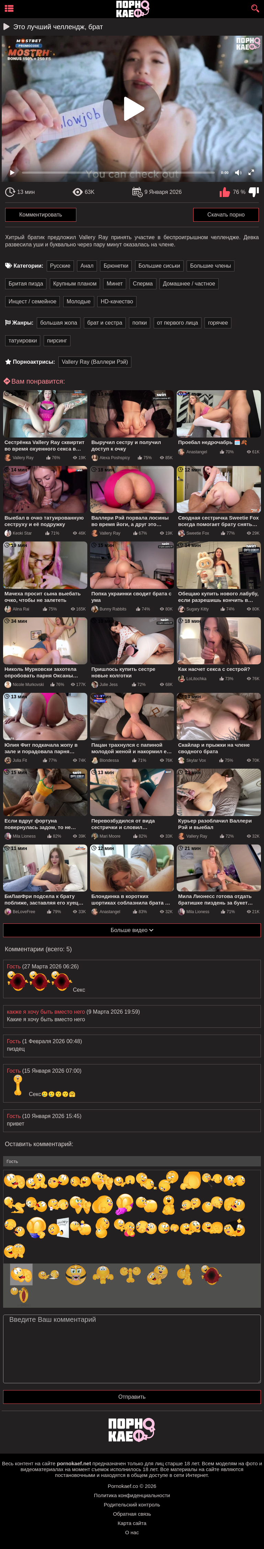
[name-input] (132, 1161)
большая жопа (58, 323)
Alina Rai (16, 609)
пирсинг (57, 340)
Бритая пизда (26, 284)
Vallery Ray (18, 457)
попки (139, 323)
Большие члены (210, 266)
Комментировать (40, 215)
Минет (115, 284)
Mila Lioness (20, 836)
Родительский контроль (132, 1504)
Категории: (28, 266)
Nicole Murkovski (24, 684)
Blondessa (105, 760)
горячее (218, 323)
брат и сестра (104, 323)
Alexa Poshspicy (110, 457)
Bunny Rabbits (108, 609)
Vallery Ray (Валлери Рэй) (95, 362)
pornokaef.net (74, 1463)
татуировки (23, 340)
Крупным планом (75, 284)
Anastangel (192, 452)
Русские (60, 266)
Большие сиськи (159, 266)
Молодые (79, 301)
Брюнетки (115, 266)
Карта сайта (132, 1523)
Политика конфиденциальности (132, 1495)
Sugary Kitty (193, 609)
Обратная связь (132, 1514)
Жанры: (22, 323)
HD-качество (117, 301)
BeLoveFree (19, 911)
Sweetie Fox (193, 533)
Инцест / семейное (32, 301)
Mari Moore (106, 836)
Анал (87, 266)
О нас (132, 1532)
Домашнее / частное (189, 284)
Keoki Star (18, 533)
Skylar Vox (192, 760)
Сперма (143, 284)
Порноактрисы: (34, 362)
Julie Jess (104, 684)
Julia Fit (15, 760)
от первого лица (177, 323)
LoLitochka (192, 678)
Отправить (131, 1397)
